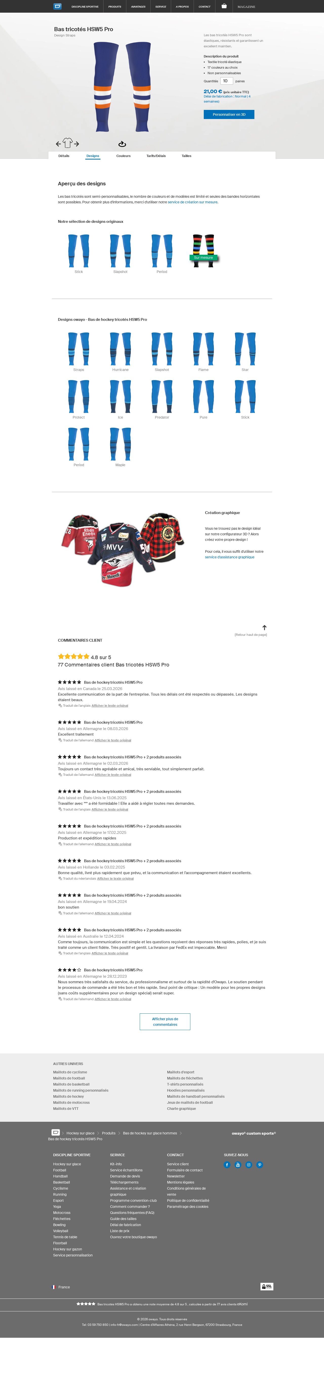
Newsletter (176, 1179)
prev (58, 144)
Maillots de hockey (68, 1097)
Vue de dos (122, 144)
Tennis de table (65, 1240)
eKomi (242, 1312)
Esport (58, 1203)
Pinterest (260, 1168)
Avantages (138, 6)
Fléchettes (61, 1221)
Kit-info (116, 1167)
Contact (204, 6)
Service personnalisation (73, 1258)
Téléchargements (124, 1185)
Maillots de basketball (71, 1085)
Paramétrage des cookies (187, 1209)
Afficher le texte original (110, 705)
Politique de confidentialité (188, 1203)
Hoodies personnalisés (186, 1091)
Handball (60, 1179)
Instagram (249, 1168)
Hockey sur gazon (67, 1252)
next (76, 144)
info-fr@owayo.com (124, 1332)
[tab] (63, 155)
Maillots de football (69, 1078)
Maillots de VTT (65, 1109)
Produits (114, 6)
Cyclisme (60, 1191)
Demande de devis (125, 1179)
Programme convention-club (133, 1203)
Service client (178, 1167)
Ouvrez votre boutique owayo (133, 1240)
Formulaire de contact (185, 1173)
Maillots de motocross (71, 1103)
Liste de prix (119, 1234)
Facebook (227, 1168)
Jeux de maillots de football (190, 1103)
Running (60, 1197)
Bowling (59, 1228)
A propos (182, 6)
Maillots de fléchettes (185, 1078)
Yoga (57, 1209)
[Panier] (224, 6)
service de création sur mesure (192, 202)
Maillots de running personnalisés (80, 1091)
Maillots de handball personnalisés (196, 1097)
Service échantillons (126, 1173)
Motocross (61, 1215)
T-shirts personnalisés (185, 1085)
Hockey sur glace (67, 1167)
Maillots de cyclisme (70, 1072)
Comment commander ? (130, 1209)
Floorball (60, 1246)
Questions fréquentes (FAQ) (132, 1215)
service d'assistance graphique (229, 557)
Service (160, 6)
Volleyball (60, 1234)
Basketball (61, 1185)
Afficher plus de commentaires (165, 1022)
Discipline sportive (85, 6)
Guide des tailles (123, 1221)
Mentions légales (180, 1185)
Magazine (246, 7)
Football (59, 1173)
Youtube (238, 1168)
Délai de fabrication (125, 1228)
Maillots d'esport (180, 1072)
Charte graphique (181, 1109)
